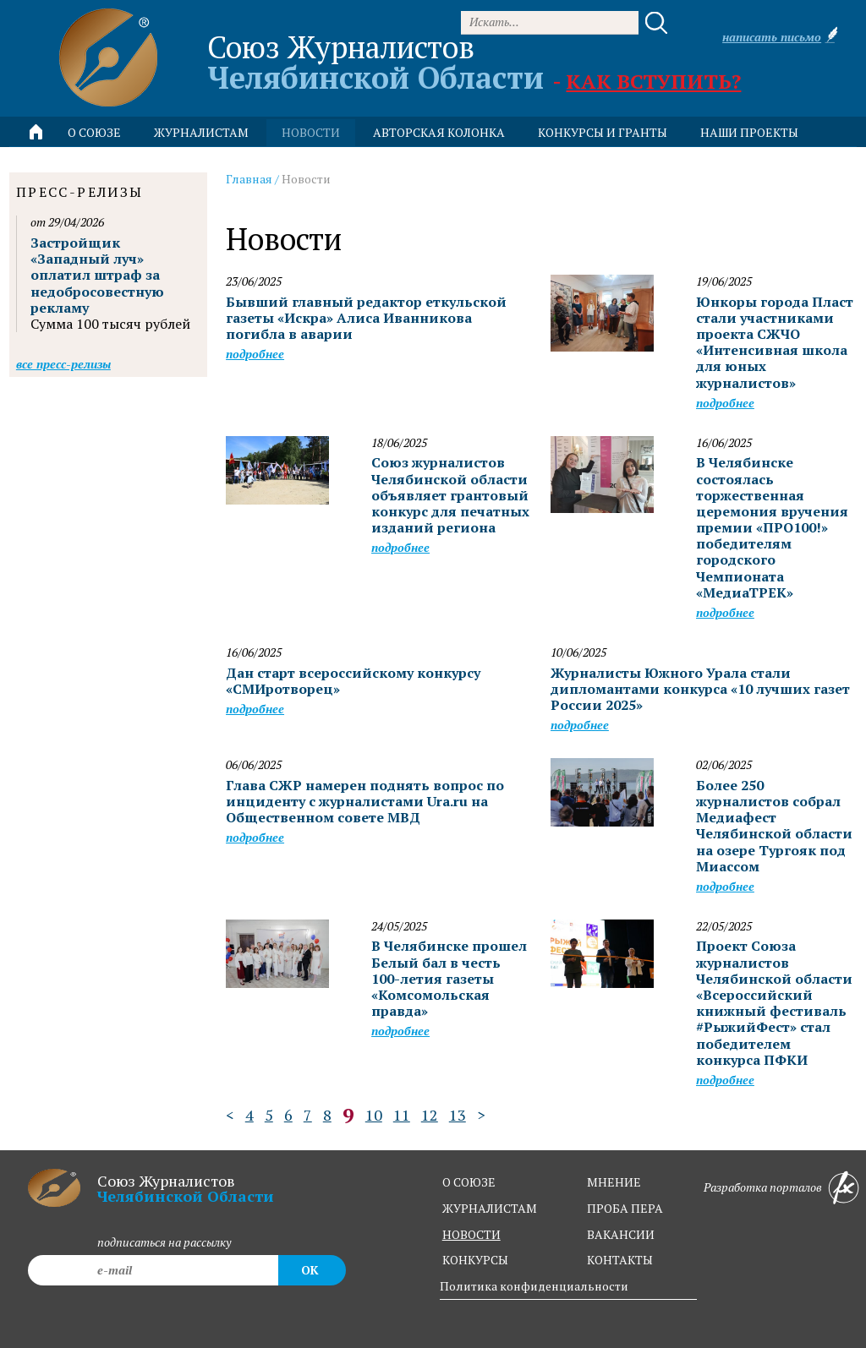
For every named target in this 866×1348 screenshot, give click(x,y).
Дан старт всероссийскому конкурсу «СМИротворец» (353, 680)
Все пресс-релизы (63, 364)
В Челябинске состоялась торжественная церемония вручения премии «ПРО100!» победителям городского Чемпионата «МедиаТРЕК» (772, 527)
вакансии (621, 1234)
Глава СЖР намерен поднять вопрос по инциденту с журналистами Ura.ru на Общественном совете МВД (365, 801)
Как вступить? (653, 81)
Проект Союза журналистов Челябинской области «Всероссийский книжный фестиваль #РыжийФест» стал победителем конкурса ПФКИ (774, 1002)
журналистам (489, 1208)
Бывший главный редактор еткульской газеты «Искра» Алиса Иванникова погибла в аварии (366, 317)
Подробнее (255, 354)
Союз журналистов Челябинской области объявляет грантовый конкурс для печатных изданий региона (450, 495)
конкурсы (475, 1260)
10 (373, 1115)
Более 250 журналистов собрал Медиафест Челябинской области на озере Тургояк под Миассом (774, 826)
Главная (249, 179)
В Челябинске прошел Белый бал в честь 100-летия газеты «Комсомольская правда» (449, 978)
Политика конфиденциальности (534, 1286)
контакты (620, 1260)
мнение (614, 1182)
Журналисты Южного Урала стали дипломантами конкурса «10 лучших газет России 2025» (700, 688)
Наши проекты (749, 132)
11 (401, 1115)
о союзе (469, 1182)
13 (457, 1115)
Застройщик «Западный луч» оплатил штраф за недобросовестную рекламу (97, 275)
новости (311, 132)
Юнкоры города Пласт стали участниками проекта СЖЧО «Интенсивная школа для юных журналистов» (774, 342)
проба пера (625, 1208)
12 (429, 1115)
